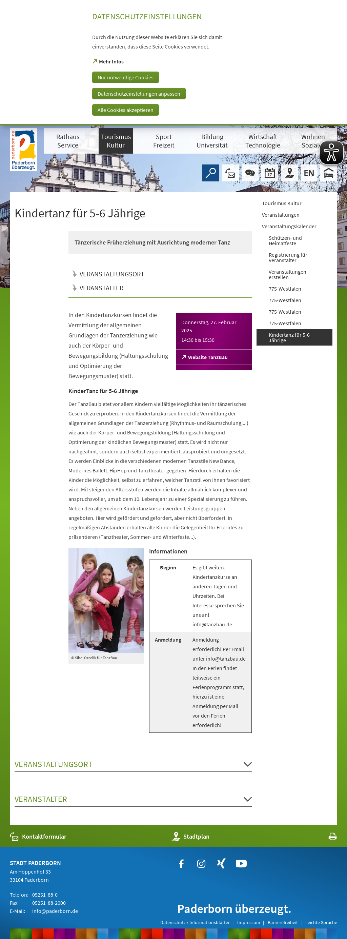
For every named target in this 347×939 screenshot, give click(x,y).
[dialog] (173, 62)
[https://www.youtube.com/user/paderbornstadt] (241, 863)
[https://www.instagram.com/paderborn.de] (201, 863)
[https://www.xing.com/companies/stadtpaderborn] (221, 863)
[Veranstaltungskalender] (269, 172)
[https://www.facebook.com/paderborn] (181, 863)
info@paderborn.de (54, 910)
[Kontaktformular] (230, 172)
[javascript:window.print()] (326, 838)
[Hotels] (328, 172)
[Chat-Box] (250, 172)
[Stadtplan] (289, 172)
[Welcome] (309, 172)
